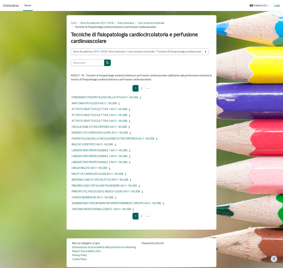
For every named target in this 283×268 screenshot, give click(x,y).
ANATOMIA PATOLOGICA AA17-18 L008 (94, 104)
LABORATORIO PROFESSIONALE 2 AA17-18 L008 (99, 157)
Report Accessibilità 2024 (87, 252)
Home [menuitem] (27, 5)
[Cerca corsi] (87, 63)
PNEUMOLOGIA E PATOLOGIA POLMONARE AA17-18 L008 (104, 186)
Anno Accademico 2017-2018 (97, 23)
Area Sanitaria (126, 23)
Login (277, 5)
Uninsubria (11, 5)
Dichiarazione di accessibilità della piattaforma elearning (104, 248)
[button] (259, 5)
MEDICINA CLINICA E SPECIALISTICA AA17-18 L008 (100, 180)
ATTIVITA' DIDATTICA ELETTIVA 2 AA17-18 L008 (99, 115)
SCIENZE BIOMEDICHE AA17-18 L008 (92, 198)
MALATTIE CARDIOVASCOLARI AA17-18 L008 (97, 174)
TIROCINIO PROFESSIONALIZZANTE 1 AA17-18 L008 (101, 209)
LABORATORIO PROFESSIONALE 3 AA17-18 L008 (99, 162)
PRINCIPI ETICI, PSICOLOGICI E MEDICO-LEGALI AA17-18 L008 (106, 192)
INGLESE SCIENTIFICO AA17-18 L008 (92, 145)
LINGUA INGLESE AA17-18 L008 (89, 168)
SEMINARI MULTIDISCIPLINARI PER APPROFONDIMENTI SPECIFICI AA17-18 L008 (116, 204)
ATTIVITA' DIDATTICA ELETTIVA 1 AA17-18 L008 (99, 109)
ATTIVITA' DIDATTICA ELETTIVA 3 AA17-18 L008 (99, 121)
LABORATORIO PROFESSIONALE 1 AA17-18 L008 (99, 151)
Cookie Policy (79, 260)
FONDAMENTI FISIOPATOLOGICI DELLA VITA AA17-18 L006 (105, 98)
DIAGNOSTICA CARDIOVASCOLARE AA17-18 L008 (100, 133)
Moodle (161, 244)
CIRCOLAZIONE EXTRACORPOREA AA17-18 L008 (99, 127)
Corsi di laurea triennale (152, 23)
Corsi (74, 23)
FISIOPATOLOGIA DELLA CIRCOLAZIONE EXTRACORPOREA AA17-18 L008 (113, 139)
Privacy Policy (79, 256)
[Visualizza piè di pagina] (274, 259)
